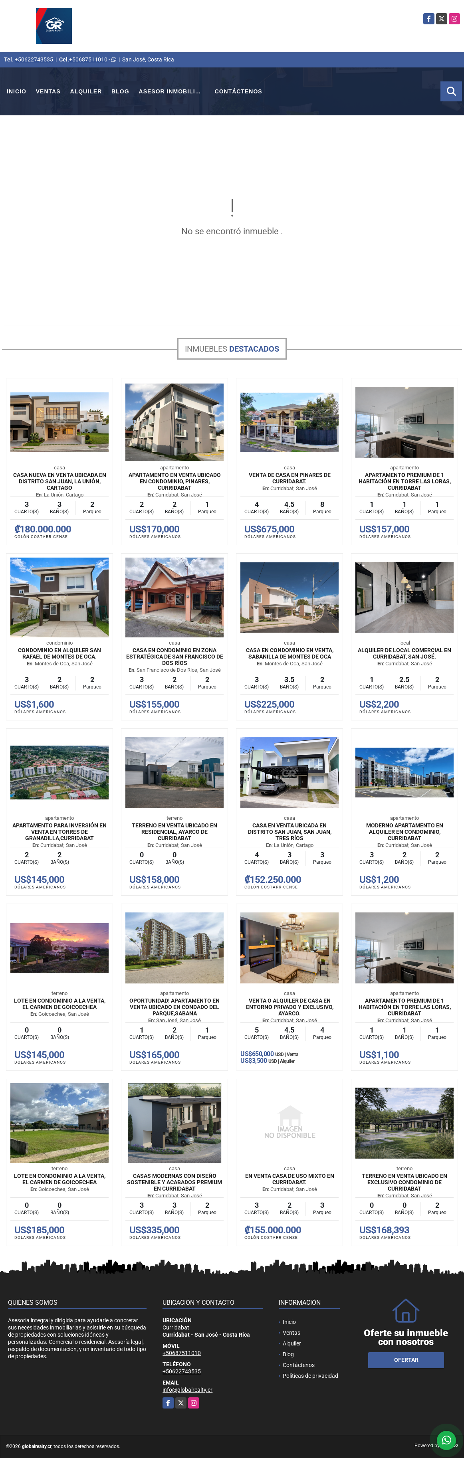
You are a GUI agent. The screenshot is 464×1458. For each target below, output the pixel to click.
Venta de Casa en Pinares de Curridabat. (290, 478)
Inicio (16, 91)
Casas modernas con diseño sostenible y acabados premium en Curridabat (174, 1182)
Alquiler (86, 91)
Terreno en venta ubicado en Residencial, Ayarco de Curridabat (174, 831)
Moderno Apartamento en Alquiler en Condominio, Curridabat (404, 831)
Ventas (48, 91)
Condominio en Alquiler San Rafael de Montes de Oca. (59, 653)
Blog (120, 91)
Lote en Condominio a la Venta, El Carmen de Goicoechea (59, 1003)
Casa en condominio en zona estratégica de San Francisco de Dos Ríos (174, 656)
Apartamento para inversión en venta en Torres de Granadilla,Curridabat (59, 831)
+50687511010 (88, 59)
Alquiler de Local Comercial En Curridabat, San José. (404, 653)
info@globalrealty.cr (187, 1390)
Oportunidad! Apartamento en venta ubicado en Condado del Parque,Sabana (174, 1007)
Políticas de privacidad (310, 1376)
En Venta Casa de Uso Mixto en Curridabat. (289, 1179)
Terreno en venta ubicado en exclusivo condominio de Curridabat (404, 1182)
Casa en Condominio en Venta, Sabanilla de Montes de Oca (289, 653)
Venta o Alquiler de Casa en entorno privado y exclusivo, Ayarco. (289, 1007)
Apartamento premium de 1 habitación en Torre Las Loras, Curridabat (405, 481)
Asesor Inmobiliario (174, 91)
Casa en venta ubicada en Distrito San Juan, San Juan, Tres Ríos (289, 831)
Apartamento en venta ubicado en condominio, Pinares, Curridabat (175, 481)
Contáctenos (238, 91)
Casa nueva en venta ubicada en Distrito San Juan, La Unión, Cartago (59, 481)
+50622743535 (34, 59)
